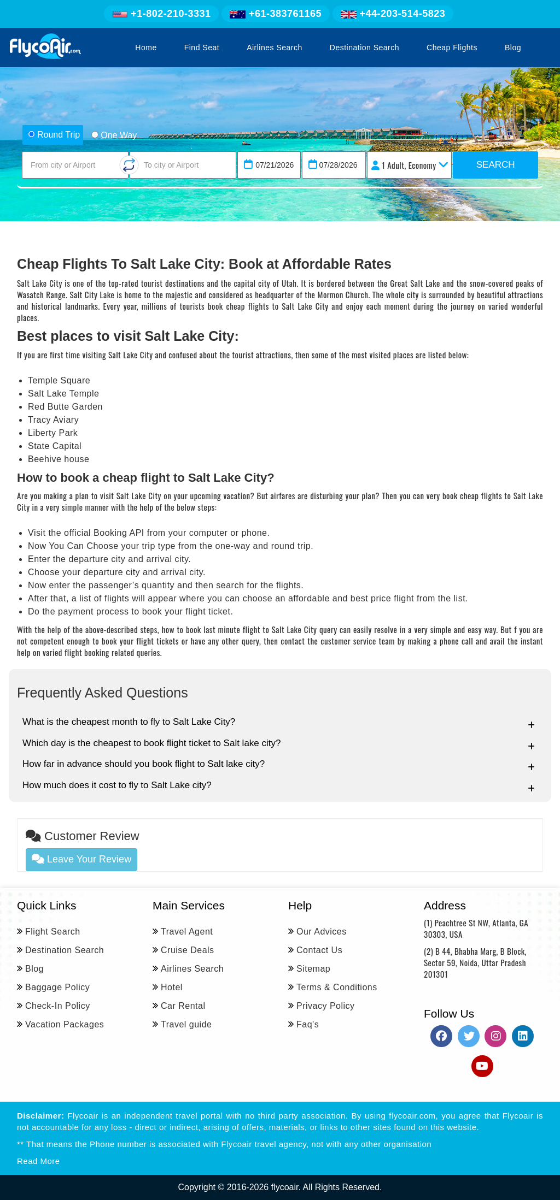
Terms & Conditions (336, 987)
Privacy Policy (325, 1005)
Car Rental (183, 1005)
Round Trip (54, 134)
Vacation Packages (64, 1024)
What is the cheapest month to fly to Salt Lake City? (278, 723)
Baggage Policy (57, 987)
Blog (513, 47)
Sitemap (313, 968)
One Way (114, 135)
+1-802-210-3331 (161, 13)
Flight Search (52, 931)
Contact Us (319, 950)
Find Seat (201, 47)
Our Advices (321, 931)
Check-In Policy (57, 1005)
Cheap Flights (452, 47)
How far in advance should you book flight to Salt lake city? (278, 765)
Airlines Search (274, 47)
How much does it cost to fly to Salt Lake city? (278, 786)
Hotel (172, 987)
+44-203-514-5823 (393, 13)
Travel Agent (187, 931)
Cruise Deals (187, 950)
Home (145, 47)
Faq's (307, 1024)
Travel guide (186, 1024)
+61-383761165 (276, 13)
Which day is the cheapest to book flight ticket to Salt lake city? (278, 744)
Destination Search (364, 47)
